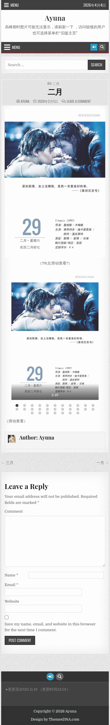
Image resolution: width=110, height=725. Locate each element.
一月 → (103, 463)
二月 (55, 83)
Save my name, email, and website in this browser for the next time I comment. (50, 627)
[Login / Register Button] (93, 47)
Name (11, 575)
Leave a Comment (79, 101)
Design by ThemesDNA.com (55, 719)
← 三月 (7, 463)
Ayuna (55, 17)
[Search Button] (102, 47)
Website (12, 601)
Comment (14, 511)
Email (11, 585)
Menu (15, 5)
